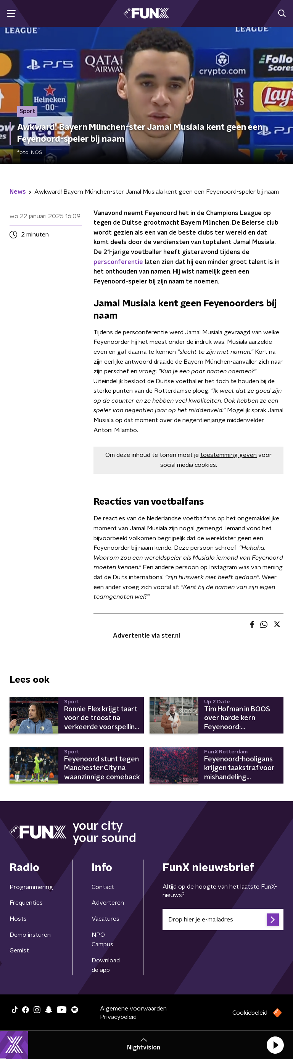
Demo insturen (30, 935)
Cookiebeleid (249, 1013)
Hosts (18, 919)
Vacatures (105, 919)
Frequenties (26, 903)
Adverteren (108, 903)
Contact (103, 887)
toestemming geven (228, 455)
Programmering (31, 887)
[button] (275, 1045)
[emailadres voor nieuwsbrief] (223, 919)
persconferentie (118, 262)
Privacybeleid (118, 1017)
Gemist (19, 950)
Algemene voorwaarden (133, 1009)
